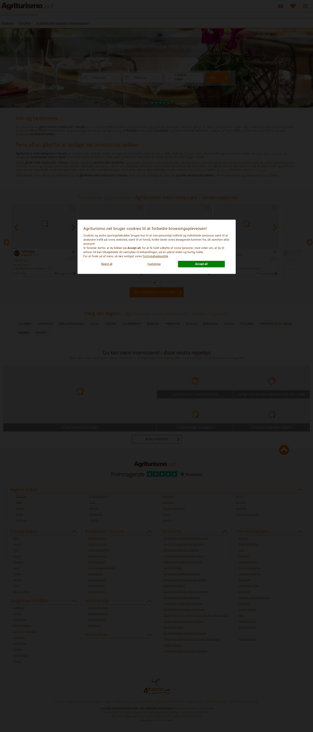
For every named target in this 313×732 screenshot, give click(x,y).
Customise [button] (154, 264)
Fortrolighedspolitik (155, 256)
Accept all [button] (201, 264)
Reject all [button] (107, 264)
